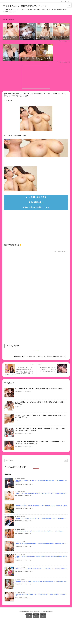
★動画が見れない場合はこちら (36, 207)
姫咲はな (40, 356)
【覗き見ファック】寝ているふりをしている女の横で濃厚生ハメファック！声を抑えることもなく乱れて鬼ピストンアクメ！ (41, 505)
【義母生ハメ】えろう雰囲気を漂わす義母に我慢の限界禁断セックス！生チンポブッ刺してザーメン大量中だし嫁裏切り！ (41, 493)
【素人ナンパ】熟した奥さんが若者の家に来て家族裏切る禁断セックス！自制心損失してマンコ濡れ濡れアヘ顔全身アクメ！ (41, 568)
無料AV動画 (12, 19)
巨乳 (44, 356)
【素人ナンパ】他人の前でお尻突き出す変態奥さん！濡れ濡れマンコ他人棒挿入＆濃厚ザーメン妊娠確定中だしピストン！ (41, 543)
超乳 (65, 356)
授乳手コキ (49, 356)
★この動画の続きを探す (36, 197)
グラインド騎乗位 (27, 356)
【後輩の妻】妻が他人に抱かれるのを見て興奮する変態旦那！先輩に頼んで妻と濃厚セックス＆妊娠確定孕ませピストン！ (41, 531)
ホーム (5, 19)
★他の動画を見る (36, 202)
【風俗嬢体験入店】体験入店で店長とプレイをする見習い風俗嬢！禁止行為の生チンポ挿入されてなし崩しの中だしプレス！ (41, 581)
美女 (61, 356)
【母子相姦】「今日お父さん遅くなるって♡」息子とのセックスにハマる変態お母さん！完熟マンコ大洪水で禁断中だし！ (41, 518)
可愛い (34, 356)
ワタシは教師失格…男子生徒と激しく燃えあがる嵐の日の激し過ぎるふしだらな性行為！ (39, 389)
